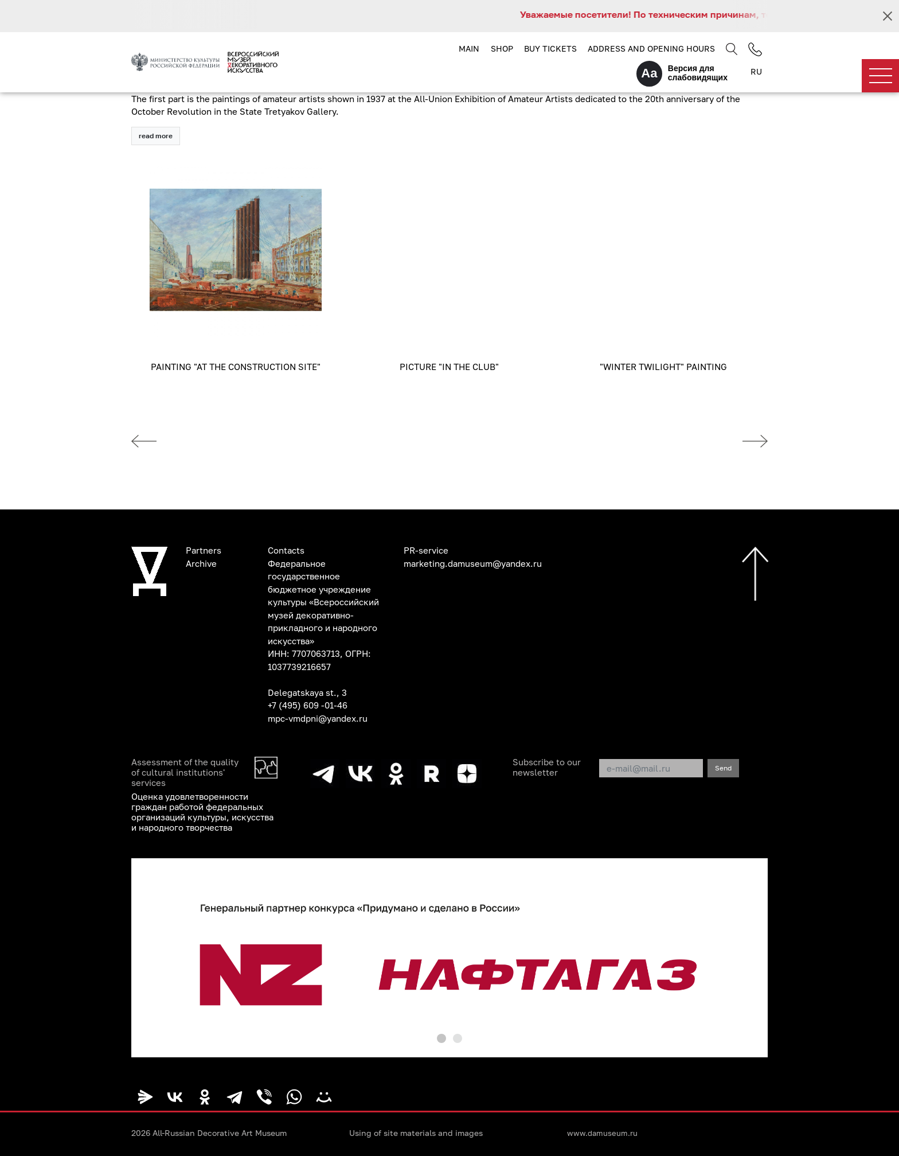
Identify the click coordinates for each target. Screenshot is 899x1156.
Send (723, 768)
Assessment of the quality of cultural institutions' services (185, 772)
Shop (502, 48)
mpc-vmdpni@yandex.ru (318, 718)
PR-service (426, 550)
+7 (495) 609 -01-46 (307, 705)
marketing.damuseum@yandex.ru (473, 563)
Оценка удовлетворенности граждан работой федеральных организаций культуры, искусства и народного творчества (202, 811)
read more (156, 135)
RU (756, 71)
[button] (441, 1038)
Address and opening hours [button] (651, 48)
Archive (201, 563)
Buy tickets (550, 48)
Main (469, 48)
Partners (203, 550)
